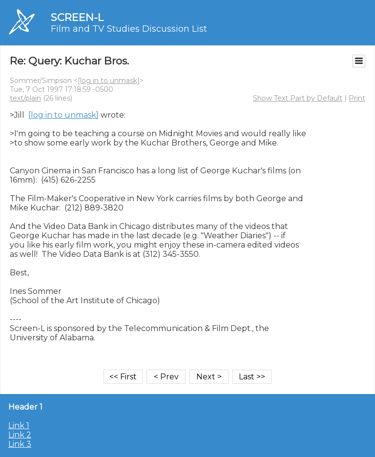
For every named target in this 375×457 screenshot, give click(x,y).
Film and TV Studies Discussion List (129, 28)
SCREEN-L (77, 17)
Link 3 (19, 444)
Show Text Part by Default (297, 98)
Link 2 (19, 434)
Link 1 (18, 425)
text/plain (25, 98)
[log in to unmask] (109, 80)
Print (357, 98)
